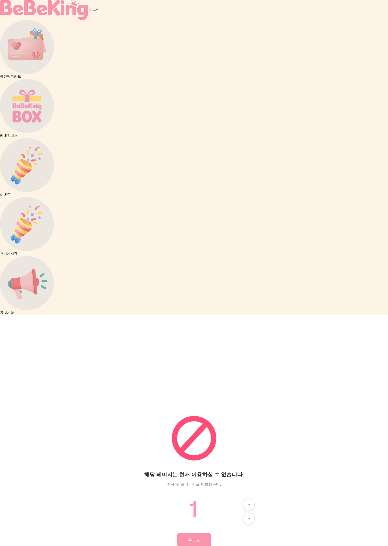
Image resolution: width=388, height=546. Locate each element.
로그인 (94, 9)
